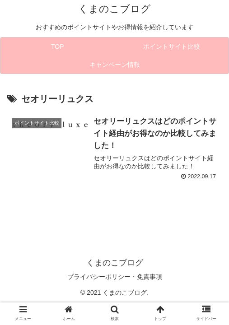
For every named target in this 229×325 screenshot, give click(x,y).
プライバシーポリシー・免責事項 (114, 276)
